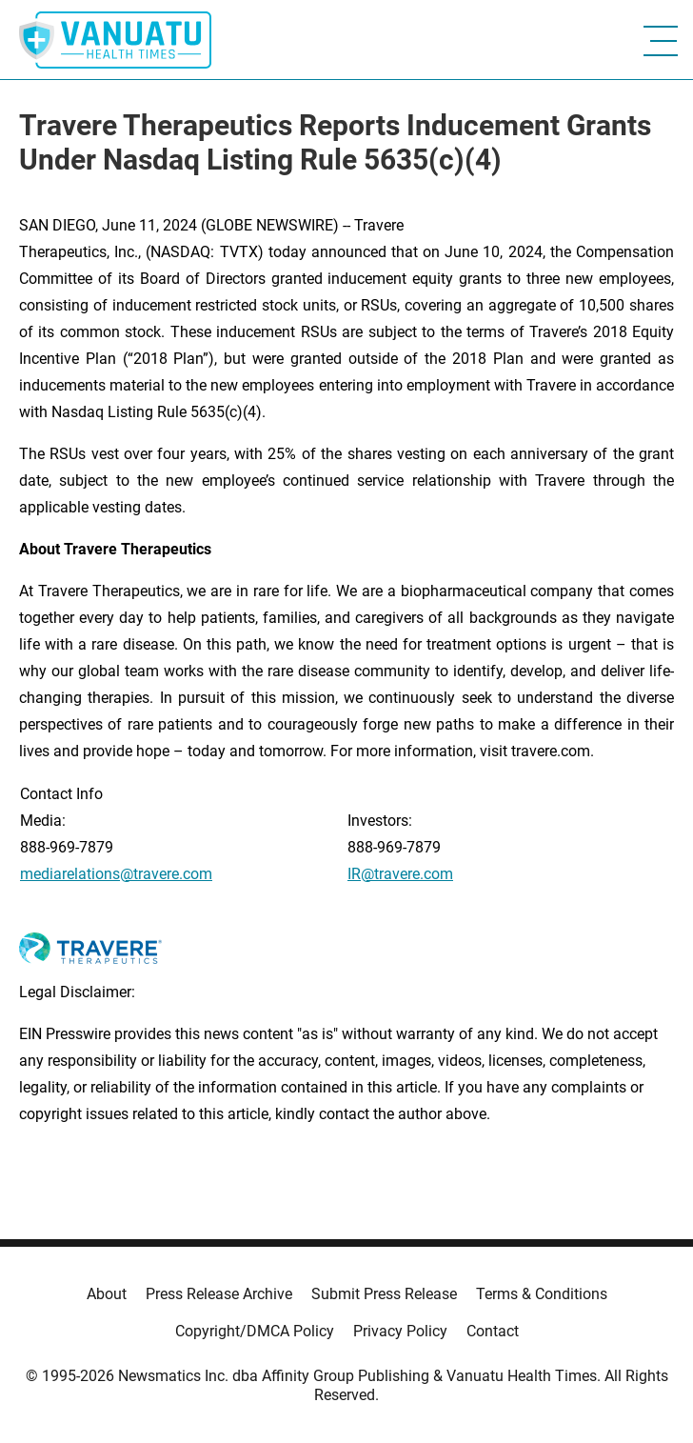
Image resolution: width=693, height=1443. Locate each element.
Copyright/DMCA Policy (254, 1331)
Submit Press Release (384, 1294)
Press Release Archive (219, 1294)
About (107, 1294)
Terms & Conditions (541, 1294)
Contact (492, 1331)
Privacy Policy (400, 1331)
